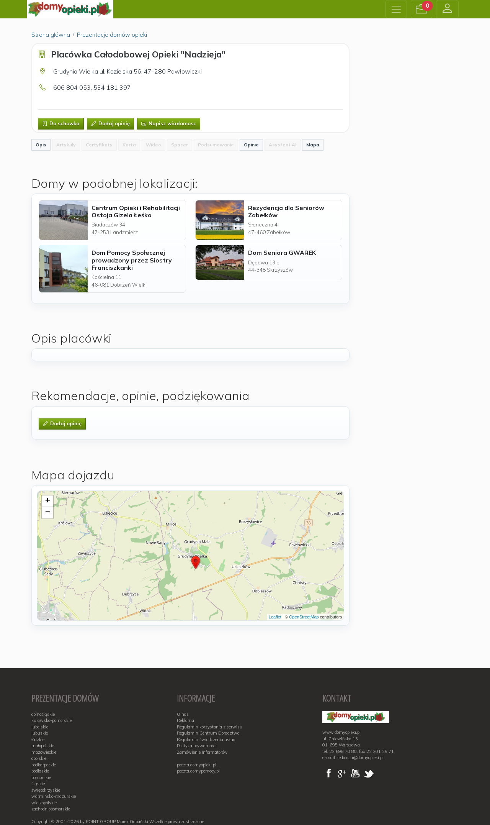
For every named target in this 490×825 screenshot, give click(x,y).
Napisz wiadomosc (168, 123)
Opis (41, 145)
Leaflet (275, 617)
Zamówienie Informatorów (202, 752)
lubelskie (39, 727)
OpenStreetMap (304, 617)
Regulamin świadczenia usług (206, 739)
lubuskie (39, 733)
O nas (183, 714)
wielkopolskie (44, 802)
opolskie (38, 758)
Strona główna (50, 34)
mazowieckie (43, 752)
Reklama (185, 720)
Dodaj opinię (110, 123)
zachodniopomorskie (50, 809)
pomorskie (41, 777)
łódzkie (37, 739)
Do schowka (61, 123)
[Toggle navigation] (396, 9)
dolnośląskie (43, 714)
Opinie (251, 145)
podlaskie (40, 771)
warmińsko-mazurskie (53, 796)
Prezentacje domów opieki (112, 34)
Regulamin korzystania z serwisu (209, 727)
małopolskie (42, 745)
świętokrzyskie (45, 790)
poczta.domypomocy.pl (198, 771)
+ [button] (47, 501)
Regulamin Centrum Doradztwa (208, 733)
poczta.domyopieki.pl (196, 765)
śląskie (38, 783)
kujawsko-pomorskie (51, 720)
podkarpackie (43, 765)
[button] (421, 9)
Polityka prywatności (197, 745)
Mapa (312, 145)
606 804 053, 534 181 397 (92, 87)
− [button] (47, 512)
